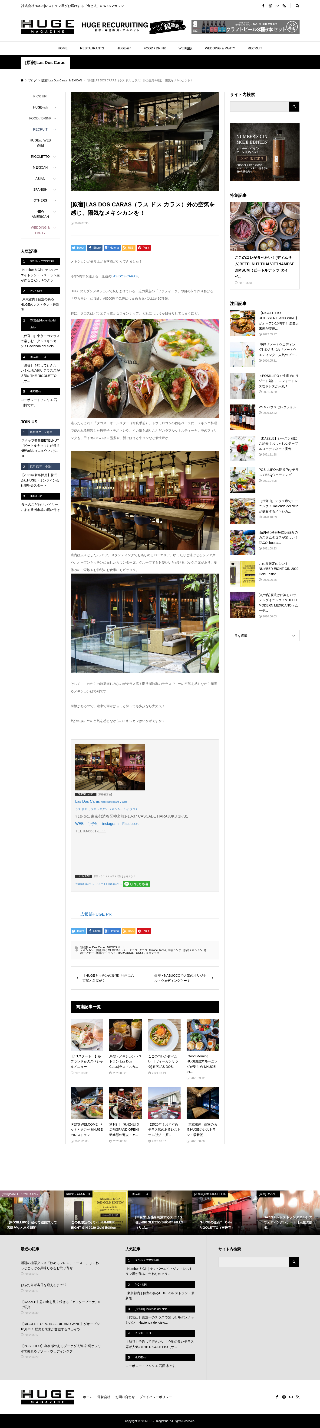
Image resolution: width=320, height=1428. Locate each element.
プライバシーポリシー (155, 1397)
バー (125, 950)
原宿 (98, 950)
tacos (162, 950)
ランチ (112, 953)
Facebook (130, 824)
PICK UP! (40, 96)
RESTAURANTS (92, 48)
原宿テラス (153, 953)
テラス (133, 950)
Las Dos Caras (88, 801)
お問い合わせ (125, 1397)
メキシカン (87, 950)
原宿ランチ (174, 950)
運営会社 (103, 1397)
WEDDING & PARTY (220, 48)
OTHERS (40, 200)
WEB (79, 824)
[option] (32, 1213)
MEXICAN (113, 947)
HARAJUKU (125, 953)
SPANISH (40, 189)
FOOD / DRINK (155, 48)
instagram (110, 824)
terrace (153, 950)
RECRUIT (255, 48)
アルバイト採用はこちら (109, 883)
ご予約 (93, 824)
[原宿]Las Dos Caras (45, 62)
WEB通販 (185, 48)
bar (104, 950)
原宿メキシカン (193, 950)
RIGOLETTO (40, 156)
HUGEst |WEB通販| (40, 142)
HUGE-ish (124, 48)
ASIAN (40, 178)
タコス (143, 950)
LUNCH (139, 953)
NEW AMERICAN (40, 214)
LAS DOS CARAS (124, 276)
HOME (63, 48)
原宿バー (100, 953)
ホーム (88, 1397)
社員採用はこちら (84, 883)
